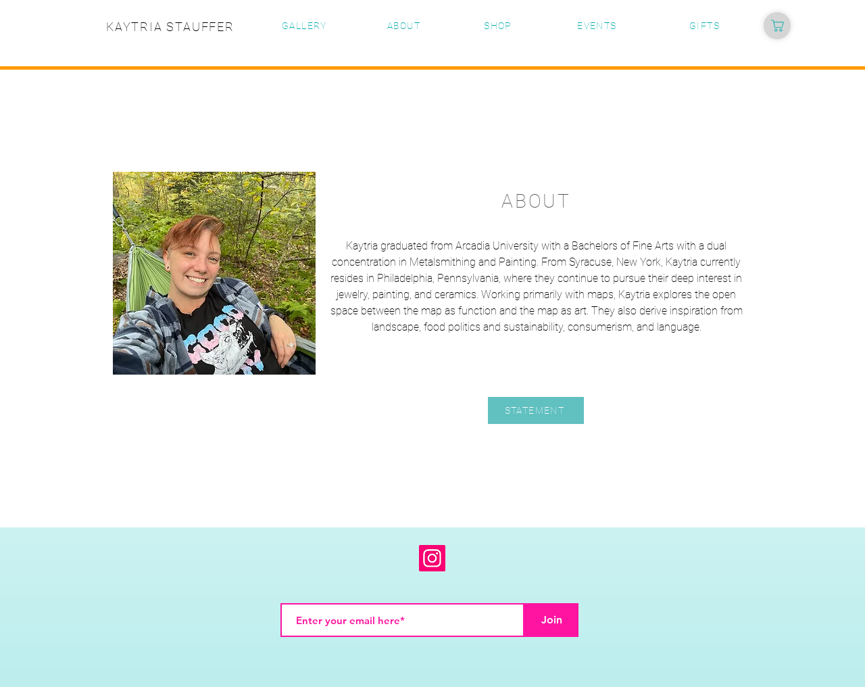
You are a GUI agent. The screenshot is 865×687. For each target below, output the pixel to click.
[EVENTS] (598, 25)
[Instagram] (432, 558)
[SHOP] (499, 25)
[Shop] (777, 25)
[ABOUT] (405, 25)
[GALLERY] (305, 25)
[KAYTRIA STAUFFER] (171, 26)
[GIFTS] (705, 25)
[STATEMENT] (536, 410)
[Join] (551, 620)
